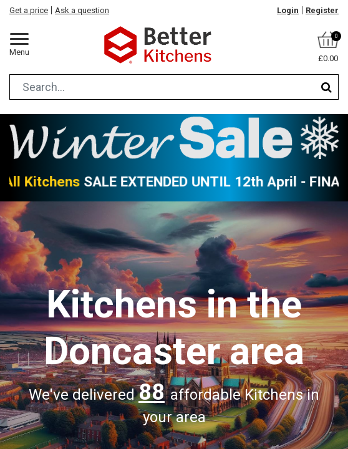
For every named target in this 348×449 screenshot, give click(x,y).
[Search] (326, 87)
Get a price (28, 10)
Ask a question (82, 10)
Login (288, 10)
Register (322, 10)
